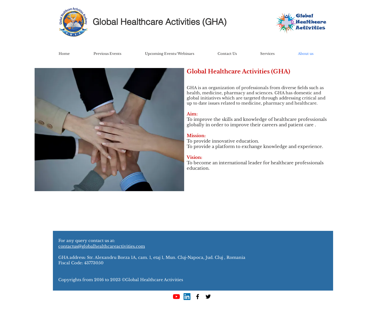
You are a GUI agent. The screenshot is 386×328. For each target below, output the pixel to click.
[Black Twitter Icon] (208, 296)
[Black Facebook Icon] (197, 296)
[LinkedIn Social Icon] (187, 296)
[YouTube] (176, 296)
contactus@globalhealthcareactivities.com (101, 246)
